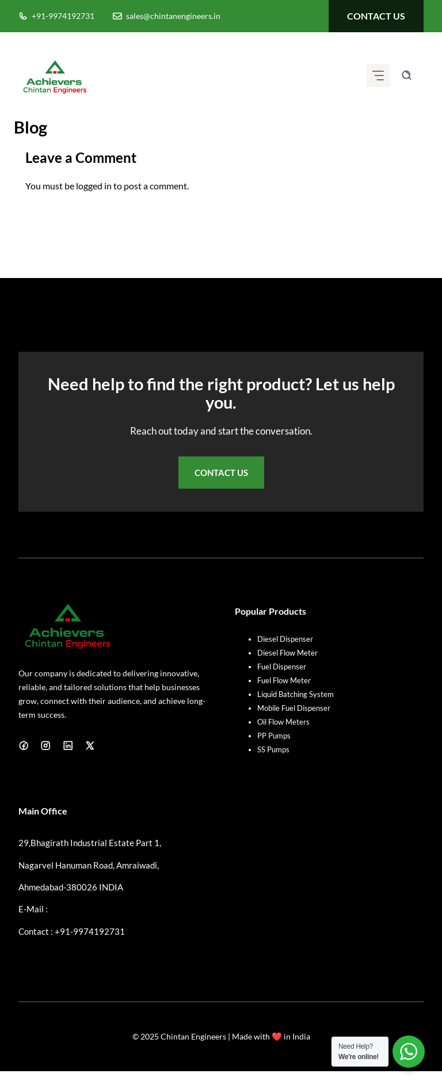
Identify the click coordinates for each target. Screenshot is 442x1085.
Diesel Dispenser (285, 639)
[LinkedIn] (68, 745)
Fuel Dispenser (281, 666)
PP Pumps (274, 735)
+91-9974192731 (63, 16)
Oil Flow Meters (283, 721)
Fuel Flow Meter (284, 680)
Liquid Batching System (295, 694)
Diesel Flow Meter (287, 652)
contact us (376, 15)
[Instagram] (45, 745)
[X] (90, 745)
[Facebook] (23, 745)
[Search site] (407, 75)
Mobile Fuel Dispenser (293, 708)
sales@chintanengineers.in (173, 16)
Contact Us (221, 472)
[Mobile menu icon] (378, 75)
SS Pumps (273, 749)
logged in (94, 185)
